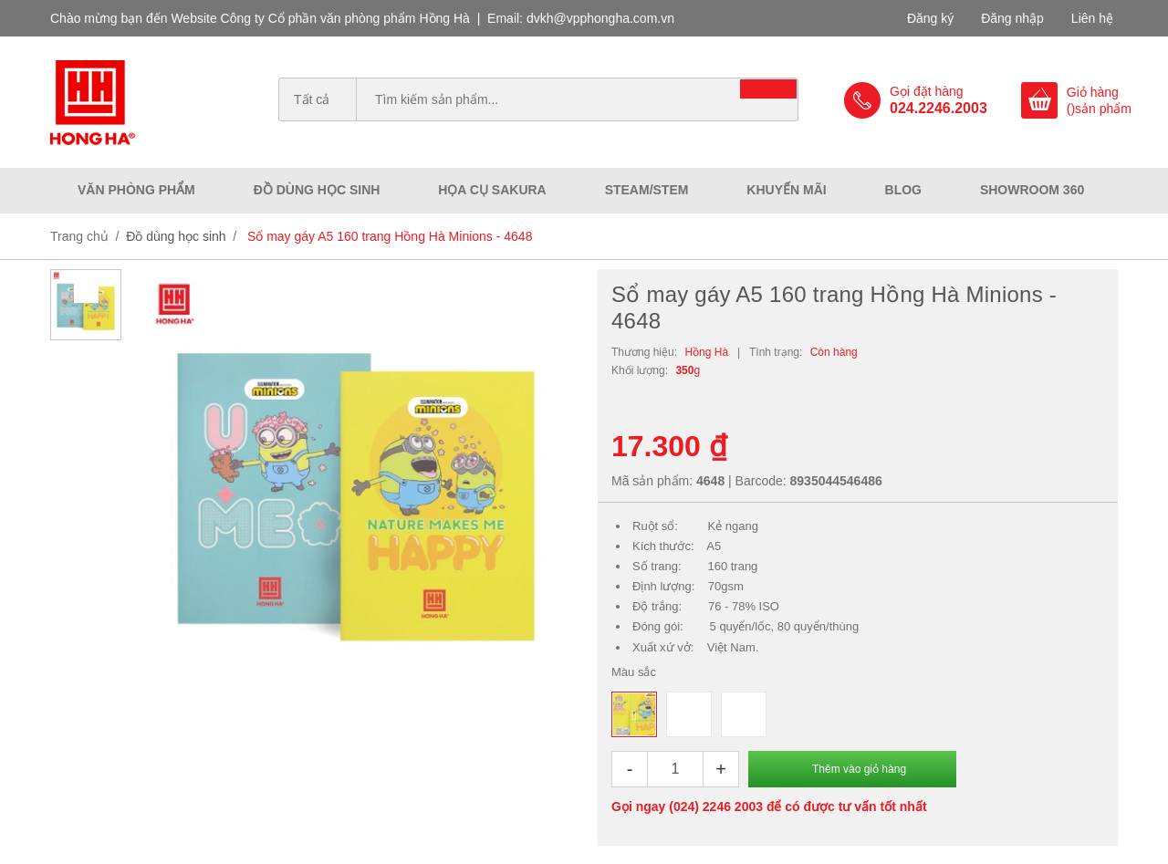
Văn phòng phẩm (136, 189)
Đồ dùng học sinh (317, 189)
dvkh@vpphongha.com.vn (600, 18)
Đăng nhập (1012, 18)
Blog (903, 189)
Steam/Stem (647, 189)
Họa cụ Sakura (492, 189)
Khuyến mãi (786, 189)
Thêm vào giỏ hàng (859, 769)
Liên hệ (1092, 18)
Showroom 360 (1032, 189)
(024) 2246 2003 (716, 806)
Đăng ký (930, 18)
